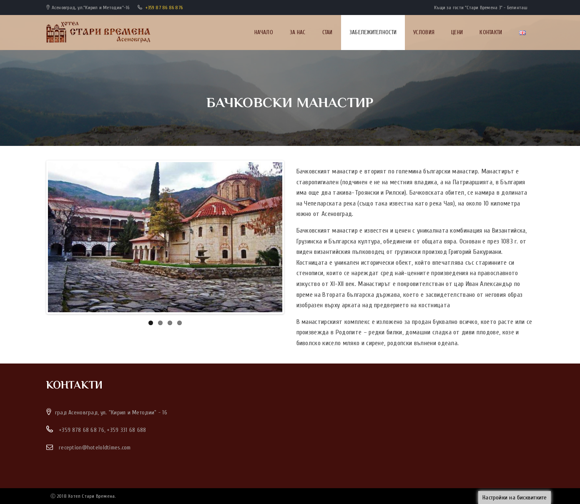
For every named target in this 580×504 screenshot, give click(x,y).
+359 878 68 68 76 (81, 430)
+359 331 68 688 (126, 430)
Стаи (327, 32)
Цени (457, 32)
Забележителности (373, 32)
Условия (423, 32)
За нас (298, 32)
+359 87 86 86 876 (164, 7)
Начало (263, 32)
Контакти (491, 32)
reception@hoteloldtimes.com (95, 447)
